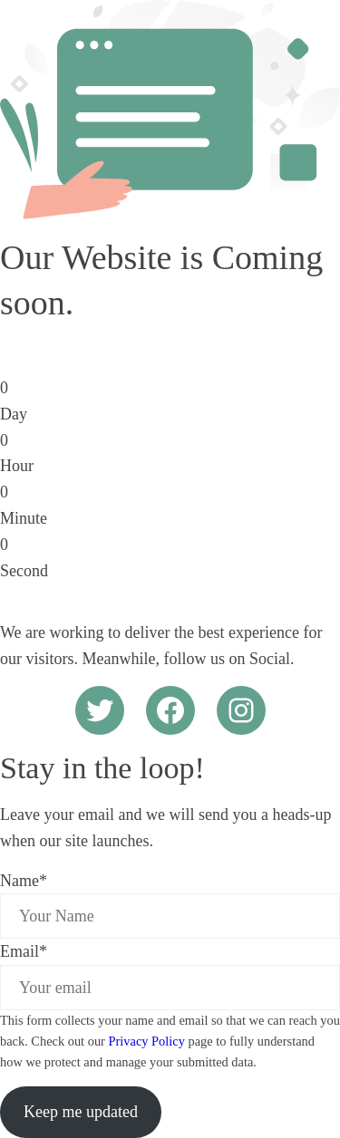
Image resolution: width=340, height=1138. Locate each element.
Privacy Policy (147, 1041)
